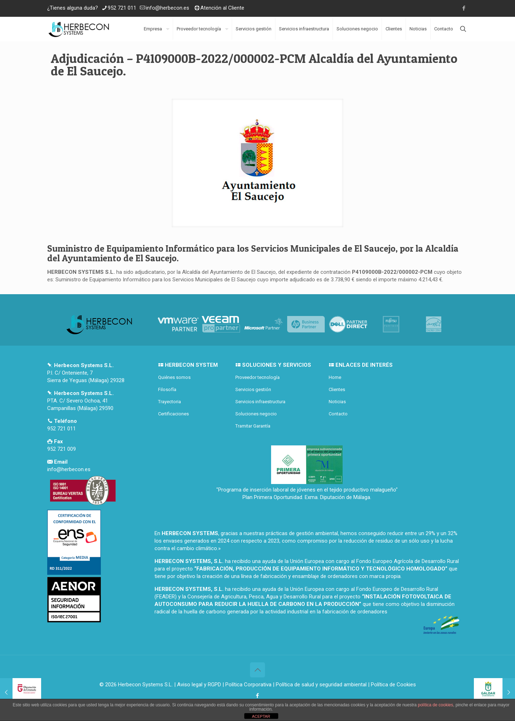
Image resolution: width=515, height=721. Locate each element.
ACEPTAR (261, 716)
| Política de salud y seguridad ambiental (320, 684)
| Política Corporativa (246, 684)
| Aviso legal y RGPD (197, 684)
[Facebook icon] (463, 8)
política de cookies (435, 704)
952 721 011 (122, 8)
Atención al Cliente (222, 8)
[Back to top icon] (257, 669)
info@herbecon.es (167, 8)
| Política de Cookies (391, 684)
